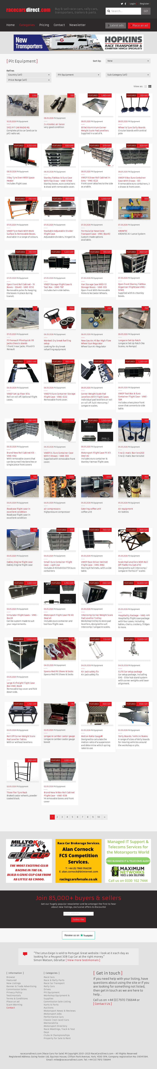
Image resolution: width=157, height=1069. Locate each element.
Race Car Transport (54, 983)
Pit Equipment (51, 992)
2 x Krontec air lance (54, 124)
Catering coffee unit (91, 509)
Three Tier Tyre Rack (17, 792)
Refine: (10, 70)
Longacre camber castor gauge (59, 736)
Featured (11, 980)
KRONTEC (122, 231)
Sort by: (97, 61)
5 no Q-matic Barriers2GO (131, 453)
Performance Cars (54, 1017)
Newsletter (77, 25)
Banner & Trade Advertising (21, 986)
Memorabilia (51, 1023)
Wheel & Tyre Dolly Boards (131, 127)
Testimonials (13, 995)
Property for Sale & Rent (57, 1038)
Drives (47, 989)
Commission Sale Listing (57, 1001)
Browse (10, 977)
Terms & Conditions (17, 998)
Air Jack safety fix (90, 671)
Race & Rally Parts (54, 980)
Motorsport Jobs (53, 1013)
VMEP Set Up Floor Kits (18, 394)
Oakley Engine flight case (20, 562)
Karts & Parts (51, 1004)
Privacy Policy (14, 992)
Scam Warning (14, 1004)
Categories (27, 25)
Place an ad (139, 25)
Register (144, 3)
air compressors (52, 509)
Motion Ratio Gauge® (92, 736)
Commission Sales (16, 989)
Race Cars (49, 977)
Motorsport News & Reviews (60, 1010)
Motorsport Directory (55, 1026)
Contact (59, 25)
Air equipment (125, 509)
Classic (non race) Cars (56, 1020)
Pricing (44, 25)
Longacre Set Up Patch (129, 340)
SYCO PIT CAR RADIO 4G (18, 127)
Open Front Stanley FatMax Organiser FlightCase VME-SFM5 (132, 287)
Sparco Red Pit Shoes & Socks (58, 671)
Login (133, 3)
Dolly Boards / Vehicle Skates (133, 736)
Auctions (49, 1007)
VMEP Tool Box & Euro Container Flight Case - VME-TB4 (132, 396)
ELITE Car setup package (130, 671)
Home (10, 25)
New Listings (13, 983)
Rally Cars (49, 986)
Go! (146, 11)
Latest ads (116, 25)
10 (98, 817)
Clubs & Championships (57, 1035)
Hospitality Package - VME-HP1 (134, 615)
